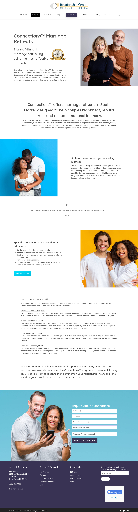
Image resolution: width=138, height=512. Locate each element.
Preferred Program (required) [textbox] (84, 434)
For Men (43, 475)
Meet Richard (75, 475)
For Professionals (16, 489)
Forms (74, 472)
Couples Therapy (46, 478)
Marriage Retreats (47, 482)
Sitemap (45, 511)
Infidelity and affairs (24, 262)
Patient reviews (76, 479)
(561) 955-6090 (105, 15)
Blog (41, 485)
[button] (22, 273)
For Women (44, 472)
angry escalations (46, 250)
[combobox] (94, 434)
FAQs (72, 482)
